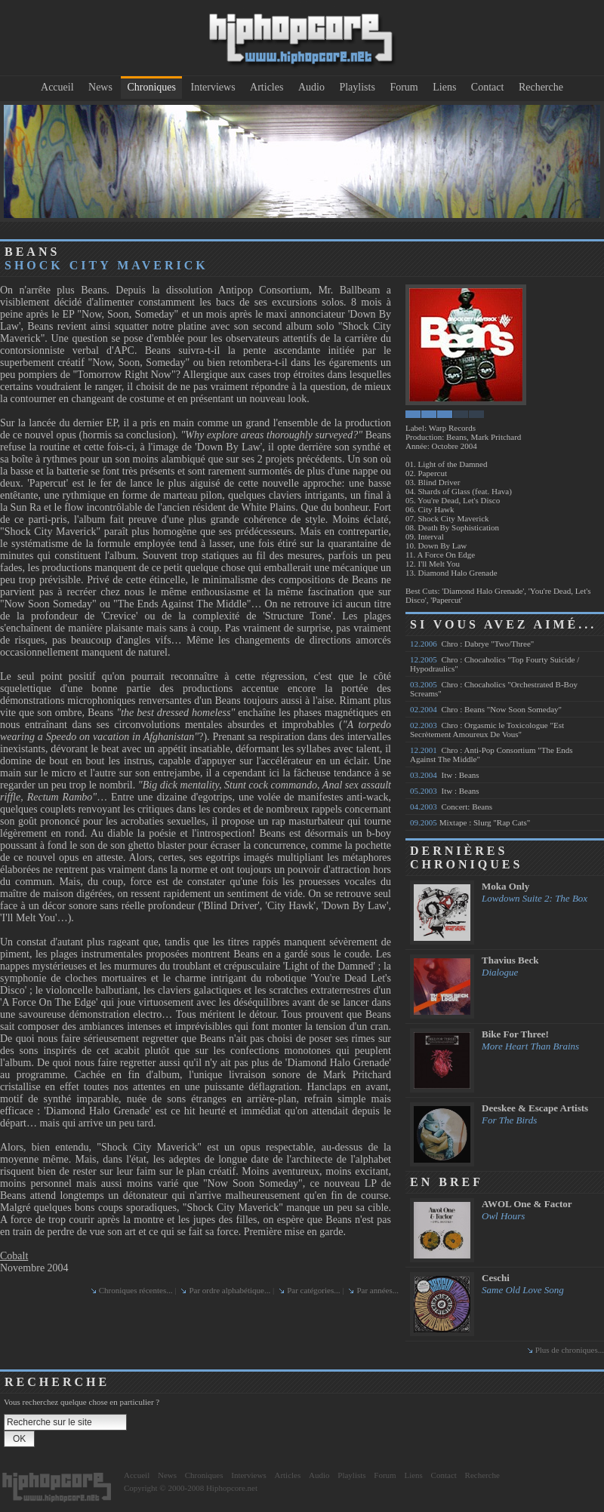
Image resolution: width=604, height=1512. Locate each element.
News (100, 87)
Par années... (377, 1290)
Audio (311, 87)
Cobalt (14, 1256)
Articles (266, 87)
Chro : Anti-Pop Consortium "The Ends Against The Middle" (491, 754)
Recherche (541, 87)
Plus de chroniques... (569, 1349)
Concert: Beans (451, 806)
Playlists (356, 87)
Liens (444, 87)
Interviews (213, 87)
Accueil (57, 87)
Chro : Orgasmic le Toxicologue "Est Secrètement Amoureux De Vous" (487, 730)
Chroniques (151, 87)
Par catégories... (313, 1290)
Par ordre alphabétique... (229, 1290)
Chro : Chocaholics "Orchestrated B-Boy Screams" (494, 689)
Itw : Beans (444, 774)
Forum (404, 87)
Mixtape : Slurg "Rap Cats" (470, 822)
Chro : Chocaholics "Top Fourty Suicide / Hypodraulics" (494, 664)
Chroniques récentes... (136, 1290)
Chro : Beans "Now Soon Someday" (486, 709)
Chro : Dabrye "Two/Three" (472, 643)
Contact (487, 87)
